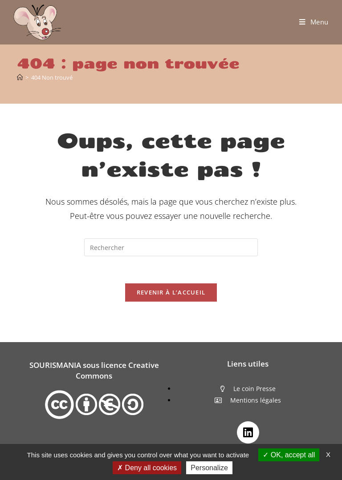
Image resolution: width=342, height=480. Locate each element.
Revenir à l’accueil (171, 292)
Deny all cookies (147, 468)
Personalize (209, 468)
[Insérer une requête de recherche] (171, 247)
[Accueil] (20, 77)
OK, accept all (289, 455)
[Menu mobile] (314, 22)
